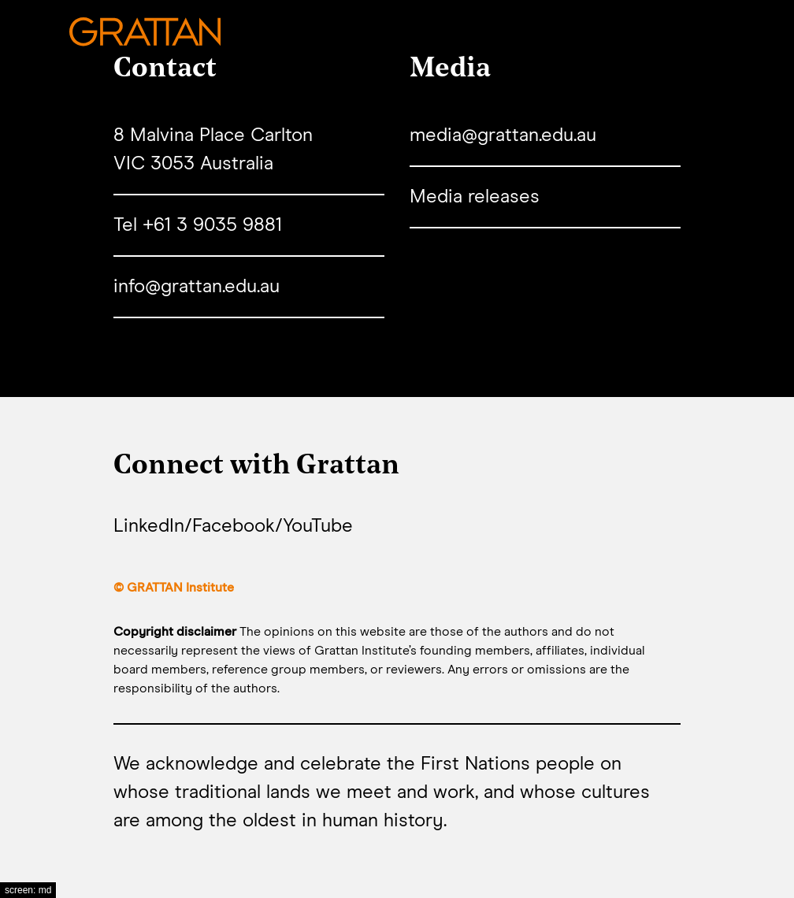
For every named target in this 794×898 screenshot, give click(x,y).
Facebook (233, 526)
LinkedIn (148, 526)
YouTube (318, 526)
